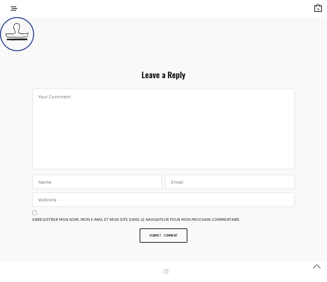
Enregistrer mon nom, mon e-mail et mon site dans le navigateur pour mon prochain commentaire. (136, 219)
